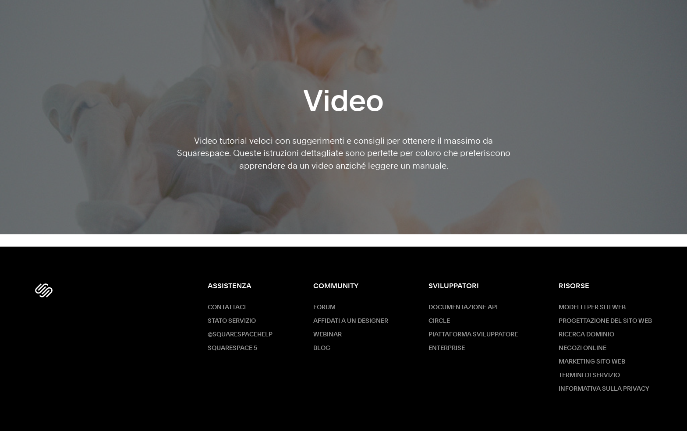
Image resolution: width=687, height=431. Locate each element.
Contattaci (227, 307)
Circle (439, 321)
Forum (324, 307)
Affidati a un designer (350, 321)
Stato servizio (232, 321)
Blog (321, 348)
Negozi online (582, 348)
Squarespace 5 (232, 348)
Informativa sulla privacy (604, 389)
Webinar (327, 335)
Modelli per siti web (592, 307)
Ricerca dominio (586, 335)
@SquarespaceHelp (240, 335)
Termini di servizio (589, 375)
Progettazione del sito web (605, 321)
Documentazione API (463, 307)
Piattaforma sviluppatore (473, 335)
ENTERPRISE (446, 348)
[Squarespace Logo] (44, 290)
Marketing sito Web (592, 362)
